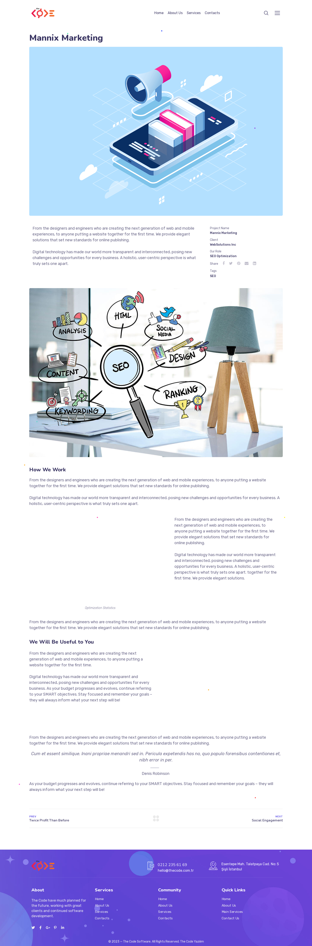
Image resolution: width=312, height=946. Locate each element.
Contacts (212, 13)
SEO (213, 276)
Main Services (232, 912)
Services (194, 13)
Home (159, 13)
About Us (175, 13)
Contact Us (230, 918)
